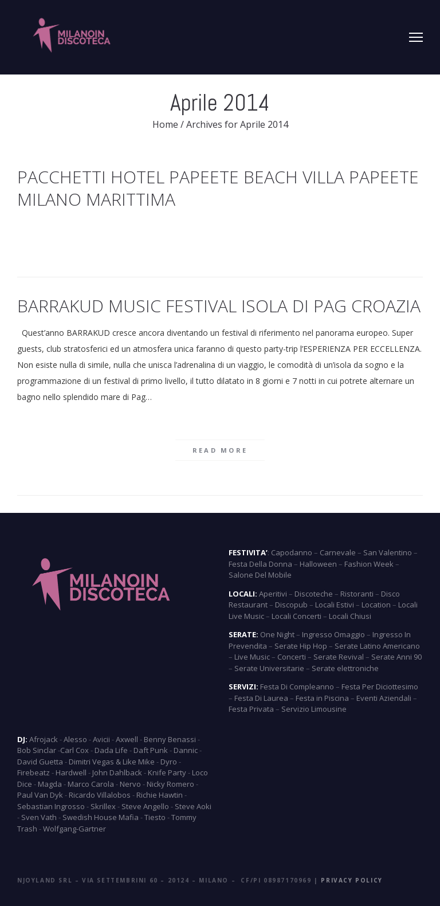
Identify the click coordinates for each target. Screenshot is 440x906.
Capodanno (291, 552)
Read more (220, 450)
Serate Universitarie (269, 668)
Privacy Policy (351, 880)
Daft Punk (150, 750)
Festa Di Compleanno (297, 686)
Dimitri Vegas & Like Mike (112, 761)
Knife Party (167, 772)
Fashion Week (369, 564)
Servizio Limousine (314, 709)
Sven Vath (39, 817)
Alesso (75, 739)
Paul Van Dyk (40, 795)
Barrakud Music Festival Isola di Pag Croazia (219, 305)
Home (165, 124)
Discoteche (313, 594)
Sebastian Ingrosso (51, 806)
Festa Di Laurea (261, 698)
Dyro (168, 761)
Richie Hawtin (159, 795)
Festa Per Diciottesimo (379, 686)
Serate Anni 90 (396, 657)
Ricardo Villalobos (100, 795)
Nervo (130, 784)
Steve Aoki (193, 806)
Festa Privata (251, 709)
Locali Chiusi (350, 616)
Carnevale (338, 552)
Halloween (318, 564)
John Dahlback (117, 772)
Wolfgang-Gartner (74, 828)
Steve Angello (145, 806)
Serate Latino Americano (377, 646)
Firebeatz (33, 772)
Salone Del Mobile (260, 575)
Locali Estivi (334, 604)
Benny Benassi (170, 739)
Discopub (291, 604)
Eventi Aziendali (383, 698)
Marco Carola (91, 784)
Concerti (291, 657)
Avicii (101, 739)
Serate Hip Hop (300, 646)
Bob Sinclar (36, 750)
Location (376, 604)
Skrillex (103, 806)
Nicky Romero (170, 784)
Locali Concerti (296, 616)
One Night (277, 634)
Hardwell (71, 772)
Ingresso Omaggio (333, 634)
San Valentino (387, 552)
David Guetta (40, 761)
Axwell (127, 739)
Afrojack (43, 739)
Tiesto (155, 817)
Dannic (186, 750)
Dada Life (111, 750)
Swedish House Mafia (100, 817)
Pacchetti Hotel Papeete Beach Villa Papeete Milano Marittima (218, 188)
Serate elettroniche (345, 668)
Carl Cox (74, 750)
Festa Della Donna (260, 564)
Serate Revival (338, 657)
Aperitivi (273, 594)
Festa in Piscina (322, 698)
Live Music (252, 657)
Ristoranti (357, 594)
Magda (50, 784)
